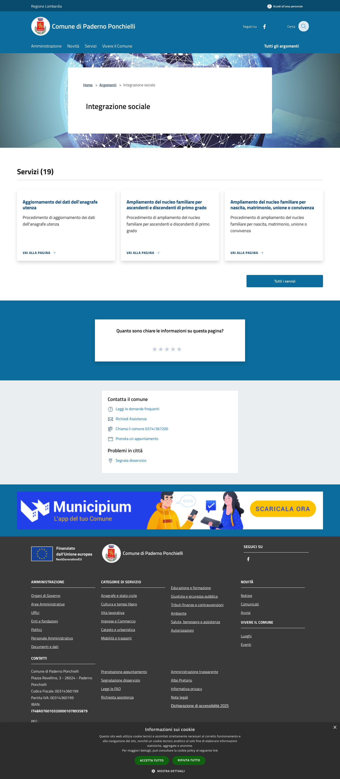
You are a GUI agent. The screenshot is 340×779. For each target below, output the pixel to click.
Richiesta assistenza (117, 697)
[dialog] (170, 750)
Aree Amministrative (48, 604)
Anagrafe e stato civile (119, 595)
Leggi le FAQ (111, 689)
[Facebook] (261, 26)
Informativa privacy (186, 689)
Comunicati (250, 604)
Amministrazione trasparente (194, 672)
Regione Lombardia (46, 6)
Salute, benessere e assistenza (195, 622)
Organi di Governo (45, 595)
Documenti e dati (45, 646)
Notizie (246, 595)
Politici (36, 629)
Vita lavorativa (112, 612)
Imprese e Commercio (118, 621)
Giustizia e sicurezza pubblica (194, 596)
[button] (170, 771)
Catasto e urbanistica (118, 629)
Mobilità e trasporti (116, 638)
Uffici (35, 612)
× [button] (334, 727)
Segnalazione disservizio (120, 680)
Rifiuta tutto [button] (189, 760)
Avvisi (246, 612)
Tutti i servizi (284, 281)
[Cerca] (303, 26)
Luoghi (246, 636)
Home (88, 85)
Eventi (246, 644)
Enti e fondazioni (44, 621)
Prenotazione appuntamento (124, 672)
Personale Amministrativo (52, 638)
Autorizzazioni (182, 630)
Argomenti (107, 85)
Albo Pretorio (181, 680)
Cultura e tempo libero (119, 604)
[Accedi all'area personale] (285, 6)
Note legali (179, 697)
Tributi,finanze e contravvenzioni (197, 605)
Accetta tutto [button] (152, 760)
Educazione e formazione (191, 588)
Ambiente (179, 613)
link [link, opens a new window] (215, 751)
